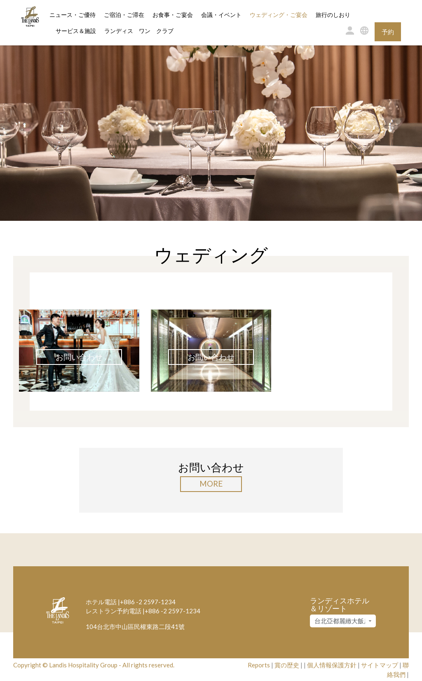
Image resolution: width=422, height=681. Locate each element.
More (211, 483)
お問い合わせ (79, 357)
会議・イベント (221, 15)
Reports (259, 665)
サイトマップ (379, 665)
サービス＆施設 (76, 31)
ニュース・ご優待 (72, 15)
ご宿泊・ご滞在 (124, 14)
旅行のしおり (333, 15)
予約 (388, 31)
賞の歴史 (286, 665)
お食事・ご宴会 (172, 15)
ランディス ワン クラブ (138, 31)
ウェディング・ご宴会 (278, 15)
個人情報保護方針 (331, 665)
